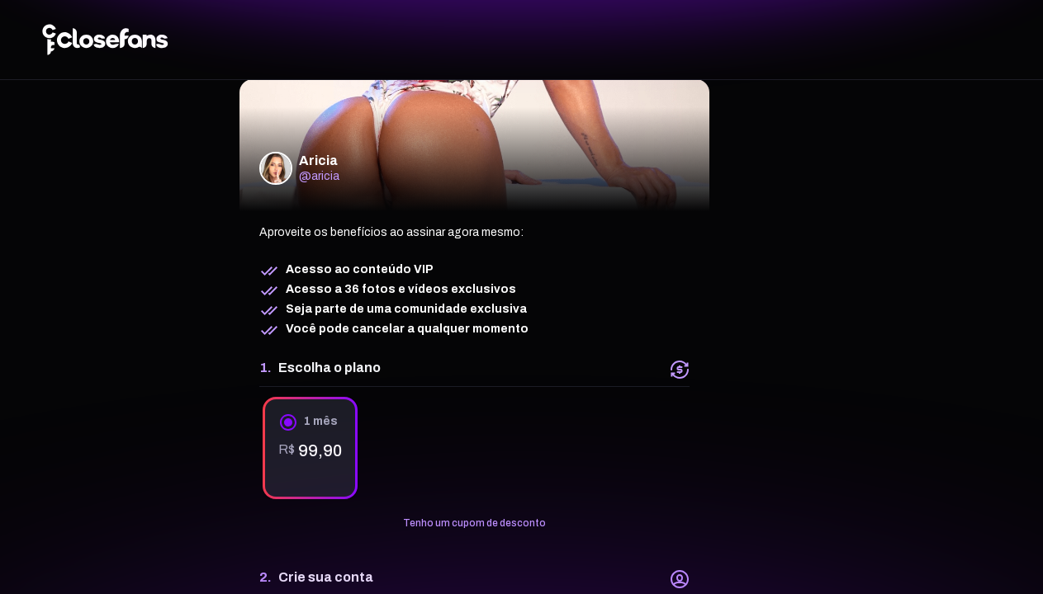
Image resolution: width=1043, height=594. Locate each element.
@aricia (319, 176)
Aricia (318, 160)
